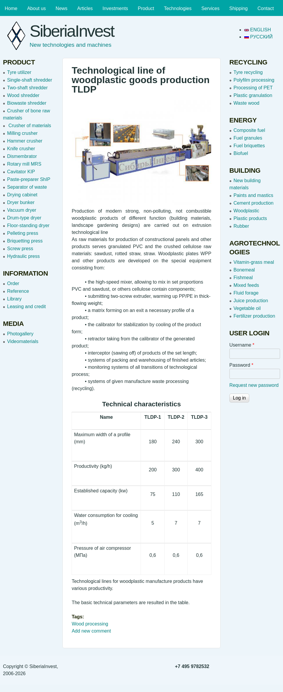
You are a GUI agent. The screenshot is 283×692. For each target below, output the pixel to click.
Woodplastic (246, 210)
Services (210, 8)
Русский (258, 36)
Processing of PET (253, 87)
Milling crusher (22, 133)
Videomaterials (22, 341)
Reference (18, 291)
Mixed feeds (246, 285)
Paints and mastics (253, 195)
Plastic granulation (253, 95)
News (61, 8)
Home (11, 8)
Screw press (20, 248)
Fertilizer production (254, 315)
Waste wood (246, 103)
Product (146, 8)
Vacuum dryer (21, 210)
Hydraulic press (23, 256)
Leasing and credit (26, 306)
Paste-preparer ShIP (28, 179)
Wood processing (90, 623)
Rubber (241, 226)
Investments (115, 8)
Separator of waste (27, 187)
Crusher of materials (29, 125)
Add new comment (91, 630)
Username (241, 344)
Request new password (254, 385)
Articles (85, 8)
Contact (266, 8)
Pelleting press (22, 233)
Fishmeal (243, 277)
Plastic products (250, 218)
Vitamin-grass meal (254, 262)
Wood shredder (23, 95)
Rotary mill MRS (24, 163)
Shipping (238, 8)
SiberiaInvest (72, 31)
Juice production (251, 300)
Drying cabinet (22, 194)
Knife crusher (21, 148)
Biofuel (241, 153)
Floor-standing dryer (28, 225)
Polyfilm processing (254, 80)
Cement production (254, 203)
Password (241, 365)
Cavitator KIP (21, 171)
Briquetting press (25, 240)
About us (36, 8)
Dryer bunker (20, 202)
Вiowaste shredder (26, 103)
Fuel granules (248, 137)
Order (13, 283)
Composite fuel (249, 130)
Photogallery (20, 333)
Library (14, 298)
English (257, 29)
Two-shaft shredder (27, 87)
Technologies (178, 8)
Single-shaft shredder (29, 80)
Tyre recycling (248, 72)
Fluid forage (246, 292)
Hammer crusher (24, 140)
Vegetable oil (247, 308)
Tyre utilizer (19, 72)
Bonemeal (244, 269)
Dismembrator (22, 156)
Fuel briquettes (249, 145)
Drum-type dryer (24, 217)
